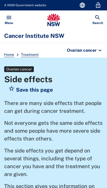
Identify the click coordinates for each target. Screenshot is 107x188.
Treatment (30, 54)
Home (9, 54)
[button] (30, 90)
